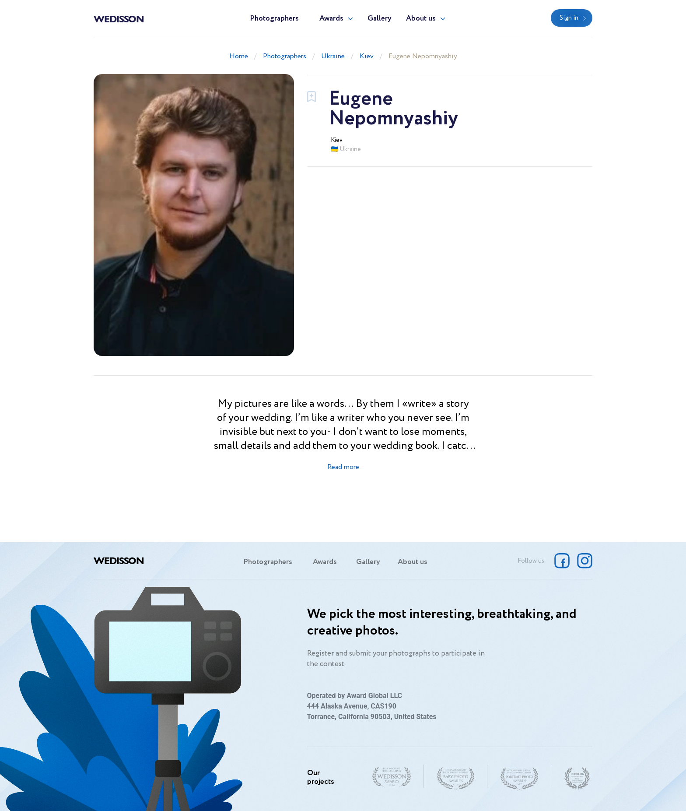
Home (238, 56)
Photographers (274, 18)
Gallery (380, 18)
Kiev (367, 56)
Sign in (569, 18)
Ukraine (333, 56)
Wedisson (119, 18)
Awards (331, 18)
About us (421, 18)
